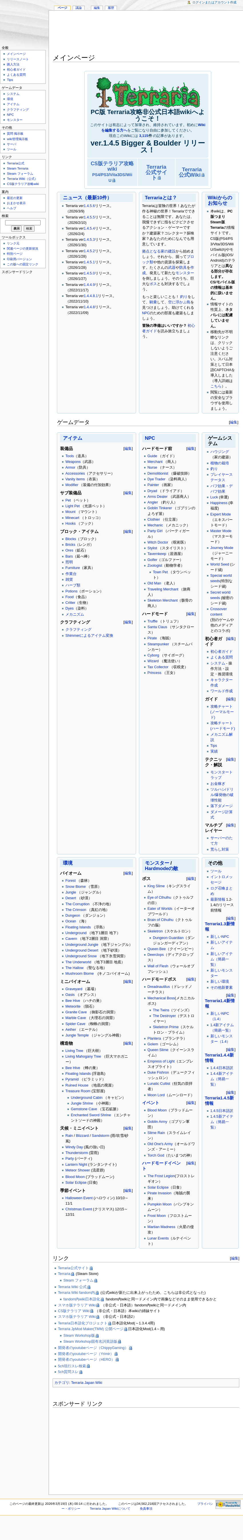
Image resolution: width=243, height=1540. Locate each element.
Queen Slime (158, 1050)
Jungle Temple (77, 1035)
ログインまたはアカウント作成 (214, 2)
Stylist (152, 548)
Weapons (73, 462)
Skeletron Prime (166, 1027)
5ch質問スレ (68, 1372)
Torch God (156, 1155)
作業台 (71, 574)
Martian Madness (161, 1227)
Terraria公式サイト (156, 172)
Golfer (153, 560)
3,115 (143, 136)
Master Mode (221, 531)
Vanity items (75, 479)
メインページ (16, 53)
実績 (214, 751)
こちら (216, 386)
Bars (69, 556)
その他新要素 (221, 988)
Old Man (154, 583)
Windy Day (74, 1147)
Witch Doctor (158, 542)
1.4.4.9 (89, 285)
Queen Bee (157, 949)
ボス (153, 284)
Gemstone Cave (84, 1109)
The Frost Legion (161, 1176)
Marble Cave (75, 1018)
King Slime (156, 886)
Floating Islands (78, 927)
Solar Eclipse (76, 1183)
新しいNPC (219, 937)
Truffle (153, 621)
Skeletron (155, 931)
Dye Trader (157, 479)
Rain (69, 1136)
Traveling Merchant (163, 589)
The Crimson (75, 910)
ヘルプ (11, 208)
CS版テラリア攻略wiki (112, 172)
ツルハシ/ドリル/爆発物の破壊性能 (222, 794)
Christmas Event (78, 1209)
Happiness (219, 503)
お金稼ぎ (217, 784)
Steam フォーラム (78, 1280)
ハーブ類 (72, 585)
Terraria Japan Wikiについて (110, 1508)
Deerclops (156, 955)
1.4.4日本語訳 (221, 1068)
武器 (172, 268)
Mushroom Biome (79, 974)
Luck (214, 497)
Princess (155, 673)
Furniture (72, 568)
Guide (152, 456)
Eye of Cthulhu (159, 898)
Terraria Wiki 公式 (72, 1287)
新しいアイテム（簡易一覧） (221, 959)
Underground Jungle (81, 945)
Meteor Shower (77, 1170)
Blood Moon (75, 1177)
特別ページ (15, 253)
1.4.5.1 (89, 262)
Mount (70, 512)
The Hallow (74, 968)
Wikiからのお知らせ (220, 200)
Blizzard (82, 1136)
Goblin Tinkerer (160, 508)
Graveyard (73, 989)
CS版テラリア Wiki (73, 1311)
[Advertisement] (146, 33)
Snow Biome (75, 887)
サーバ (11, 144)
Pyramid (72, 1079)
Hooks (70, 524)
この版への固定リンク (22, 264)
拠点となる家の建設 (159, 251)
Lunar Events (158, 1238)
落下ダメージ (221, 806)
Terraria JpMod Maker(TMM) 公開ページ (91, 1329)
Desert (70, 898)
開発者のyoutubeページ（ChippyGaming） (93, 1348)
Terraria (64, 1274)
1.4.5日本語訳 (221, 1111)
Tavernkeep (157, 554)
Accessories (75, 473)
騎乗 (153, 302)
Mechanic (155, 525)
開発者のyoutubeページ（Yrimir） (86, 1354)
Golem (153, 1044)
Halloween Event (79, 1198)
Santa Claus (157, 627)
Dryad (152, 491)
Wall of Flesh (158, 966)
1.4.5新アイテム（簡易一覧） (221, 1122)
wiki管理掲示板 (17, 139)
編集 (233, 422)
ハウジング (219, 452)
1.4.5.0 (89, 273)
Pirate (152, 638)
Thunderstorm (76, 1153)
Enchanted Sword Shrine (91, 1115)
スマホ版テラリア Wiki (76, 1305)
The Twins (161, 1010)
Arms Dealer (158, 497)
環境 (68, 863)
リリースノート (18, 59)
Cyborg (153, 655)
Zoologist (155, 566)
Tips (213, 746)
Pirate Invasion (160, 1193)
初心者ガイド (221, 652)
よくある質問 (221, 657)
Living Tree (74, 1051)
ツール (216, 871)
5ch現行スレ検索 (72, 1366)
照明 (69, 562)
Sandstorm (100, 1136)
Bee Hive (72, 1001)
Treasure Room (78, 1091)
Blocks (70, 539)
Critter (70, 603)
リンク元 (13, 243)
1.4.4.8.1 (91, 296)
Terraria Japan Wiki (86, 1383)
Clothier (154, 520)
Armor (70, 467)
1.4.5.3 (89, 240)
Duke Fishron (158, 1073)
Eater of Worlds (160, 909)
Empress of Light (161, 1061)
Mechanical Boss (161, 998)
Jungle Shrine (82, 1103)
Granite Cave (76, 1012)
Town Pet (160, 572)
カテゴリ (61, 1383)
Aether (70, 1030)
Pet (68, 500)
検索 (5, 216)
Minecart (72, 518)
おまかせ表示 (16, 203)
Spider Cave (75, 1024)
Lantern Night (76, 1165)
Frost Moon (157, 1216)
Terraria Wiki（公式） (22, 178)
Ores (69, 550)
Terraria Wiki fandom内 (76, 1293)
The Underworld (78, 962)
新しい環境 (219, 982)
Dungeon (72, 916)
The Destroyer (164, 1016)
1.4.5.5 (89, 217)
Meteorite (73, 1006)
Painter (153, 485)
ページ (62, 7)
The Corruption (77, 904)
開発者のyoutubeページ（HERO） (86, 1360)
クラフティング (78, 630)
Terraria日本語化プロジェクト (82, 1323)
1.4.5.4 (89, 228)
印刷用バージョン (19, 259)
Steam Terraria (17, 168)
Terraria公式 (15, 163)
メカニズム (74, 614)
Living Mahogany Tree (83, 1056)
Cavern (71, 939)
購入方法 (13, 64)
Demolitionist (158, 473)
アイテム (72, 438)
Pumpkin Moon (160, 1204)
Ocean (70, 921)
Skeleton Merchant (163, 600)
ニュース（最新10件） (87, 197)
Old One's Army (160, 1144)
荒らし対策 (219, 849)
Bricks (70, 545)
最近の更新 (15, 198)
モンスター (185, 273)
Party (69, 1159)
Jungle (70, 892)
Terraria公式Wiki (190, 172)
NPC (146, 313)
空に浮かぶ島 (179, 302)
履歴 (111, 7)
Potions (71, 591)
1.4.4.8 (89, 307)
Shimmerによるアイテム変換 (89, 636)
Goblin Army (157, 1122)
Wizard (153, 661)
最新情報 (217, 900)
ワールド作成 (221, 691)
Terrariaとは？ (161, 197)
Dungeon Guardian (168, 938)
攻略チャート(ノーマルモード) (222, 712)
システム (217, 663)
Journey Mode (221, 548)
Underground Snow (81, 956)
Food (69, 597)
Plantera (154, 1038)
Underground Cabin (87, 1098)
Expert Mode (220, 514)
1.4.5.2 (89, 251)
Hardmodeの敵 (161, 868)
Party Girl (155, 531)
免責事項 (146, 1508)
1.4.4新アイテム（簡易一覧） (221, 1079)
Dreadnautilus (159, 987)
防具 (183, 268)
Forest (70, 881)
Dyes (69, 608)
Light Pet (72, 506)
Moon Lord (156, 1095)
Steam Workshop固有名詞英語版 (90, 1342)
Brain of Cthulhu (161, 920)
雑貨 (69, 580)
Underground (76, 933)
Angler (153, 502)
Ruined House (76, 1085)
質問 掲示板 (15, 133)
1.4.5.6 (89, 206)
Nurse (152, 467)
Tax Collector (158, 667)
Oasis (70, 995)
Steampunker (158, 644)
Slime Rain (156, 1133)
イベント (150, 1103)
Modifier (71, 485)
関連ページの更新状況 (22, 248)
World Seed (219, 564)
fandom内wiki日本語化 (81, 1299)
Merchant (155, 462)
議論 (78, 7)
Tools (69, 456)
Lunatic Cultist (159, 1084)
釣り (184, 297)
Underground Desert (81, 950)
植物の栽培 (219, 463)
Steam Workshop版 (79, 1336)
